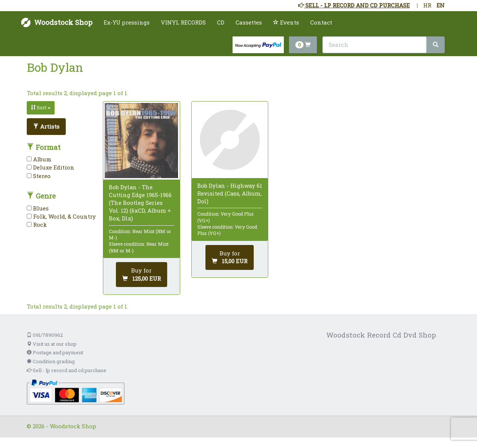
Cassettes (249, 22)
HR (427, 5)
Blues (38, 208)
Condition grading (51, 361)
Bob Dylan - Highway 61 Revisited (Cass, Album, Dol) (229, 193)
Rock (37, 224)
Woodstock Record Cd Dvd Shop (381, 334)
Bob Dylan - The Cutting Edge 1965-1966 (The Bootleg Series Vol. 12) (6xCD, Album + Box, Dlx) (140, 202)
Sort (41, 107)
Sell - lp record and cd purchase (66, 370)
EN (441, 5)
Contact (321, 22)
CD (220, 22)
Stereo (39, 176)
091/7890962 (45, 335)
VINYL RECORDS (183, 22)
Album (39, 159)
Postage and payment (55, 352)
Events (286, 22)
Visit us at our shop (52, 344)
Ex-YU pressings (127, 22)
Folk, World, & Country (61, 216)
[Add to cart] (141, 274)
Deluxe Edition (50, 167)
